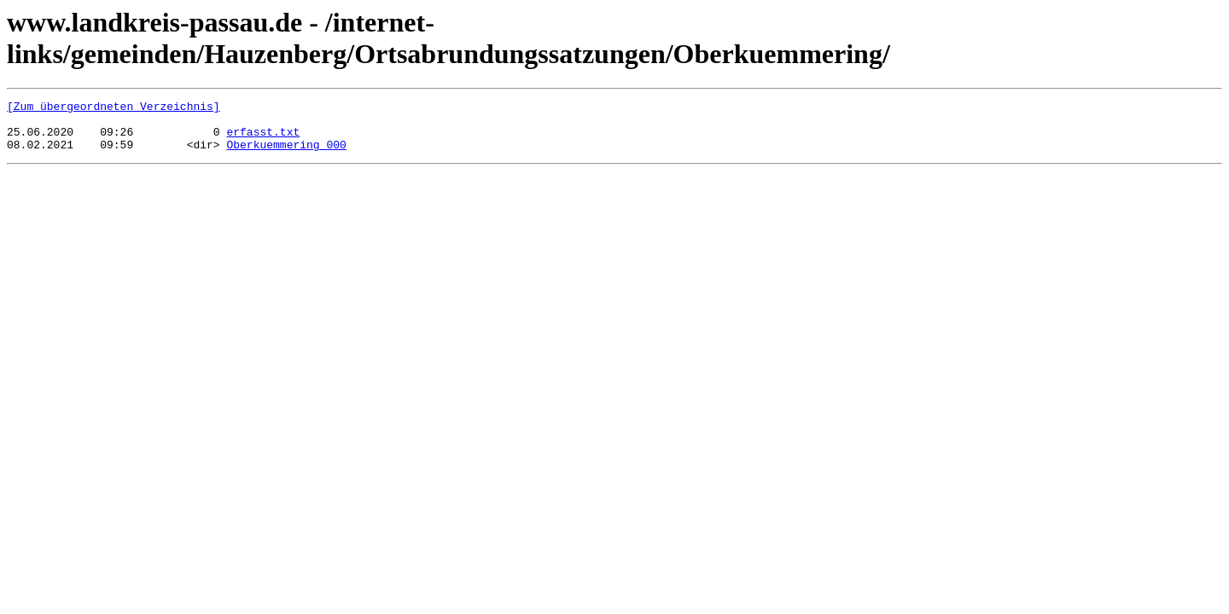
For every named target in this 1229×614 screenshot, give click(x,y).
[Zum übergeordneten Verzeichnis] (113, 108)
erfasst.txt (263, 139)
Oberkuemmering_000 (286, 154)
